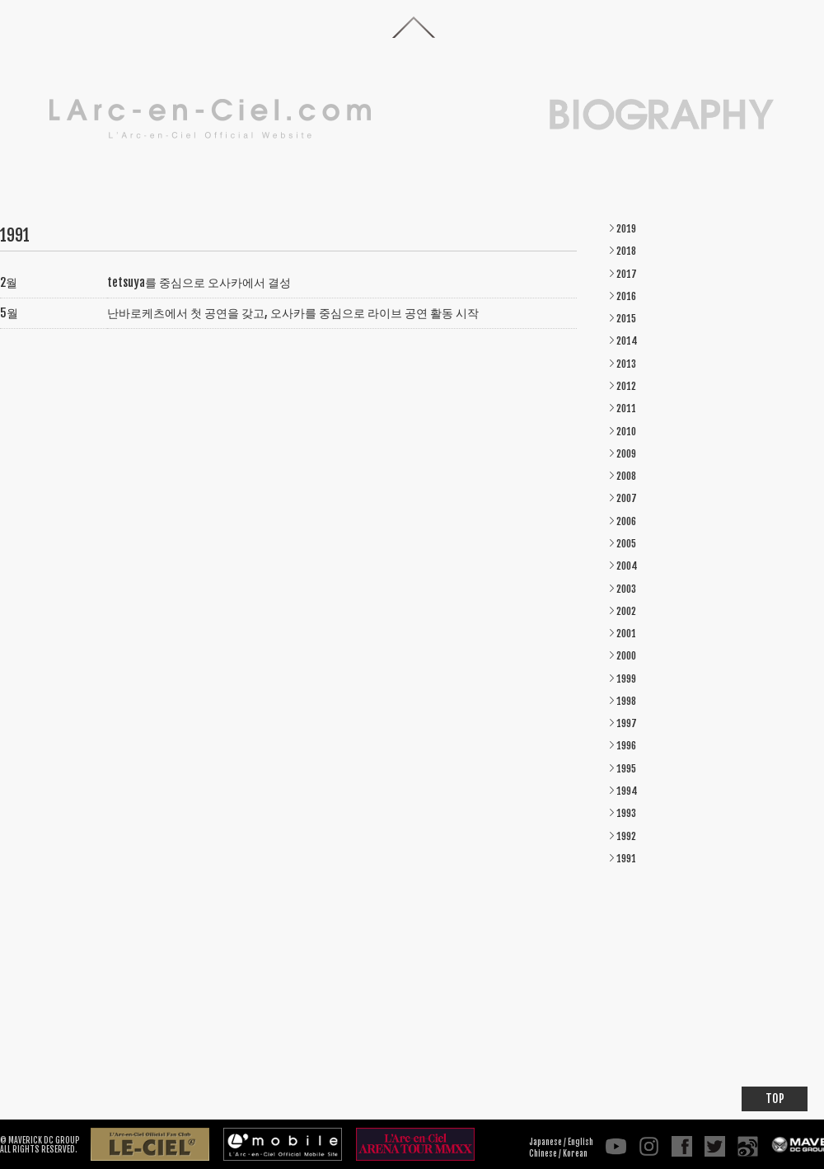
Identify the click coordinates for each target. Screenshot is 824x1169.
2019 (626, 229)
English (580, 1142)
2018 (626, 251)
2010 (626, 431)
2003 (626, 589)
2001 (626, 633)
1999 (626, 679)
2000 (626, 656)
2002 (626, 611)
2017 (626, 274)
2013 (626, 364)
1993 (626, 813)
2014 (627, 341)
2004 (627, 566)
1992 (626, 836)
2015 (626, 318)
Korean (575, 1153)
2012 (626, 386)
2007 (626, 498)
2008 (626, 476)
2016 (626, 296)
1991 (626, 858)
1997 (626, 723)
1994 (627, 791)
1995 (626, 769)
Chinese (543, 1153)
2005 (626, 544)
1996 (626, 745)
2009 (626, 454)
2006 (626, 521)
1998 (626, 701)
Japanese (545, 1142)
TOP (774, 1099)
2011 (626, 408)
